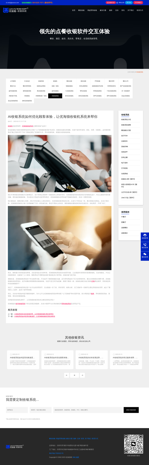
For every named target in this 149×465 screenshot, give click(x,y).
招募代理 (111, 2)
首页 (73, 10)
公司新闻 (13, 81)
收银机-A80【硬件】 (128, 179)
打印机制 (124, 168)
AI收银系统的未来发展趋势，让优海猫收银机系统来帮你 (33, 314)
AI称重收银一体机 (41, 96)
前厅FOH (124, 136)
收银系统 (41, 81)
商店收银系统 (41, 91)
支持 (116, 10)
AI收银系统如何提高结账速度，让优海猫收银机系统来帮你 (34, 316)
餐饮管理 (111, 81)
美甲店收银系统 (111, 96)
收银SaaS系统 (41, 86)
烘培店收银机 (69, 96)
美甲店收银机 (97, 96)
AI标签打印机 (13, 96)
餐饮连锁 (69, 81)
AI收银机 (27, 96)
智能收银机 (69, 86)
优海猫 (24, 126)
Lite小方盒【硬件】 (128, 198)
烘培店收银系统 (83, 96)
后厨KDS (124, 141)
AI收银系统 (139, 72)
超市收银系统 (13, 91)
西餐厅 (123, 222)
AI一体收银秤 (126, 91)
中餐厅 (123, 217)
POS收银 (97, 81)
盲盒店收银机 (126, 96)
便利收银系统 (27, 91)
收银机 (55, 81)
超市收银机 (55, 91)
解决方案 (103, 10)
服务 (110, 10)
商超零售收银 (92, 10)
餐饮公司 (125, 81)
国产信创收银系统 (125, 86)
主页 (129, 72)
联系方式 (140, 10)
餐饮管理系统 (27, 86)
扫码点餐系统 (83, 86)
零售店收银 (83, 91)
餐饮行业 (13, 86)
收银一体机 (55, 86)
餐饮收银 (81, 10)
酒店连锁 (83, 81)
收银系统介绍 (126, 119)
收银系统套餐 (126, 125)
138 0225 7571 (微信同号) (42, 3)
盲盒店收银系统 (13, 101)
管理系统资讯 (111, 86)
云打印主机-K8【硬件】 (129, 192)
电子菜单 (124, 163)
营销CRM (124, 146)
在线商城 (124, 174)
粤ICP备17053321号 (56, 453)
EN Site (129, 2)
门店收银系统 (69, 91)
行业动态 (27, 81)
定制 (93, 281)
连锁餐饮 (124, 228)
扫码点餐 (124, 157)
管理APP (124, 152)
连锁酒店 (124, 233)
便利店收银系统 (27, 101)
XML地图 (76, 457)
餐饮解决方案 (126, 130)
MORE (74, 375)
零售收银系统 (97, 91)
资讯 (123, 10)
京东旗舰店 (138, 2)
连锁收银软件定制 (97, 86)
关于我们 (131, 10)
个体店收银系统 (111, 91)
